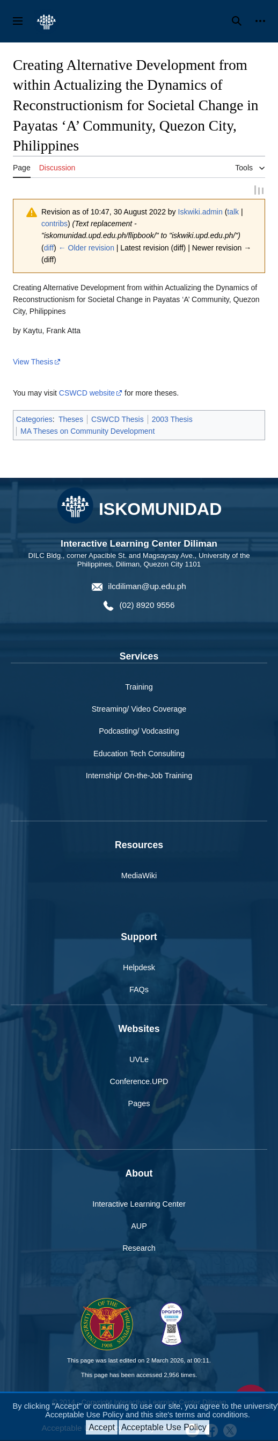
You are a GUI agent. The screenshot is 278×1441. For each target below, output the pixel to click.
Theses (70, 420)
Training (138, 688)
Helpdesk (139, 969)
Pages (139, 1105)
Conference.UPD (139, 1083)
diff (49, 249)
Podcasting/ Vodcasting (139, 732)
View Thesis (33, 363)
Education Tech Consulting (139, 754)
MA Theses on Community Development (87, 432)
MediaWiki (139, 877)
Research (139, 1249)
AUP (139, 1227)
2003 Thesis (172, 420)
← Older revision (86, 249)
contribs (54, 224)
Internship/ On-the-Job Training (139, 776)
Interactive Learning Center (139, 1205)
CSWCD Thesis (117, 420)
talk (233, 213)
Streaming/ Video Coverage (139, 710)
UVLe (139, 1061)
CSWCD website (87, 394)
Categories (34, 420)
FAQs (139, 991)
